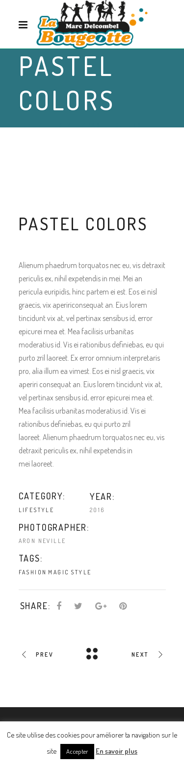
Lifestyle (62, 125)
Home (28, 125)
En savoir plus (116, 751)
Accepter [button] (77, 751)
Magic (58, 572)
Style (81, 572)
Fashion (33, 572)
